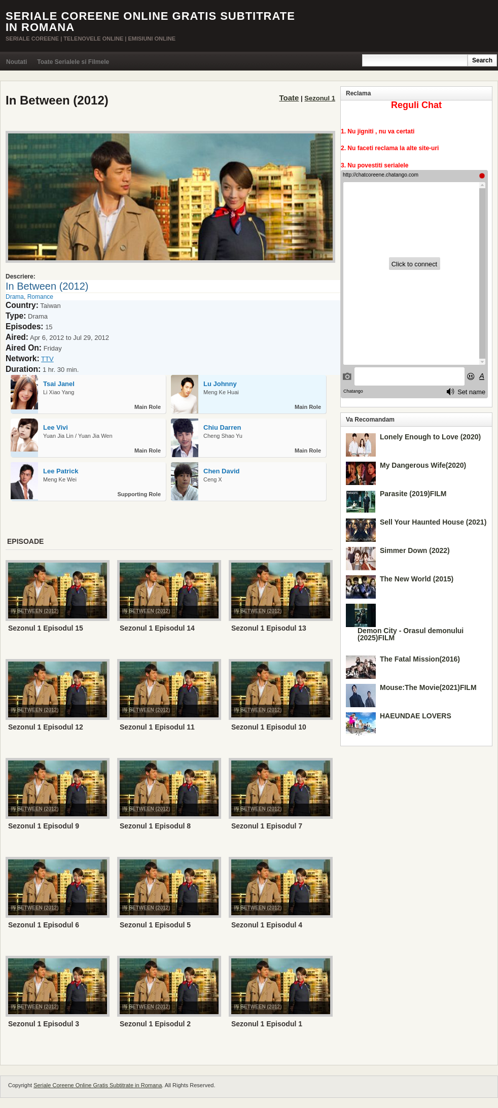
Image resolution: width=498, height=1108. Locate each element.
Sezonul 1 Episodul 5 (155, 925)
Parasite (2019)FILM (413, 494)
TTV (47, 359)
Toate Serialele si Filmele (73, 61)
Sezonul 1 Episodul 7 (266, 826)
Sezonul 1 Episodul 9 (43, 826)
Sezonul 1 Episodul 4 (266, 925)
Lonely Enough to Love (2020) (430, 437)
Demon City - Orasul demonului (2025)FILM (411, 634)
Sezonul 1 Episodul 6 (43, 925)
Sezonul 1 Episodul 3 (43, 1024)
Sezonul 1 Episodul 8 (155, 826)
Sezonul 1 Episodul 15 (45, 628)
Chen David (221, 471)
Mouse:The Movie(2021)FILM (428, 687)
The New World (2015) (416, 579)
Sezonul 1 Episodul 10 (268, 727)
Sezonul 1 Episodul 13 (268, 628)
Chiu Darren (222, 427)
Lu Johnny (220, 384)
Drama (15, 296)
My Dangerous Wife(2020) (423, 465)
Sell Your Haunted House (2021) (433, 522)
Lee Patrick (60, 471)
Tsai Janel (59, 384)
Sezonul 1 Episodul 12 (45, 727)
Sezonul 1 (319, 98)
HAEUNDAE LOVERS (415, 716)
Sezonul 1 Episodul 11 (157, 727)
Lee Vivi (55, 427)
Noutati (16, 61)
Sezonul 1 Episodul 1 (266, 1024)
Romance (40, 296)
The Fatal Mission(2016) (420, 659)
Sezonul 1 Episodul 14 (157, 628)
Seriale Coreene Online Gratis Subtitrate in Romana (150, 21)
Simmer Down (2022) (415, 550)
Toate (289, 97)
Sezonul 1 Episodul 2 (155, 1024)
